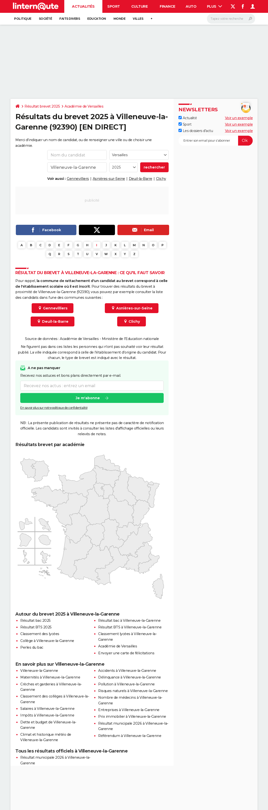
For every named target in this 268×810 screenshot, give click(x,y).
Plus (214, 6)
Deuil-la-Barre (140, 178)
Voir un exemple (239, 118)
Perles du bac (31, 647)
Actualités (83, 6)
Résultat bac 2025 (35, 620)
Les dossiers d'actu (196, 131)
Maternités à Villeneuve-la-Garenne (50, 677)
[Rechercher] (231, 19)
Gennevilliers (78, 178)
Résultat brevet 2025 (42, 106)
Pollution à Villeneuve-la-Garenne (126, 684)
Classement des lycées (39, 634)
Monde (119, 18)
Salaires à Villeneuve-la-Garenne (47, 708)
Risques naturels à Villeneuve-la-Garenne (133, 691)
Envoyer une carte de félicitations (126, 653)
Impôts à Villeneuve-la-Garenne (47, 715)
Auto (191, 6)
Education (96, 18)
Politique (22, 18)
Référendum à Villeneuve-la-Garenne (129, 736)
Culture (139, 6)
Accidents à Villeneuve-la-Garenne (127, 670)
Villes (138, 18)
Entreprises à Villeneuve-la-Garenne (128, 710)
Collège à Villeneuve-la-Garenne (47, 641)
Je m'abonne (88, 398)
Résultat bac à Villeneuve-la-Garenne (129, 620)
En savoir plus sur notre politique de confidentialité (54, 408)
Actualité (188, 118)
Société (45, 18)
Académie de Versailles (84, 106)
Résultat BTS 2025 (36, 627)
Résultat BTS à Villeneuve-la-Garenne (129, 627)
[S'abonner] (216, 141)
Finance (167, 6)
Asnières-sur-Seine (109, 178)
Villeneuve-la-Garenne (39, 670)
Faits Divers (69, 18)
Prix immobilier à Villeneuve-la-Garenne (132, 716)
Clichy (161, 178)
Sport (113, 6)
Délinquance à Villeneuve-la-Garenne (129, 677)
